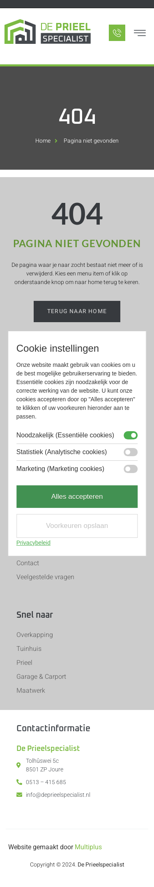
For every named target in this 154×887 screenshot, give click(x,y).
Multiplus (88, 847)
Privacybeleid (33, 542)
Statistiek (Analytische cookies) (61, 452)
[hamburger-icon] (139, 34)
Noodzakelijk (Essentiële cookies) (65, 435)
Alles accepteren (77, 496)
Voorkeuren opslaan (77, 526)
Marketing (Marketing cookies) (60, 469)
